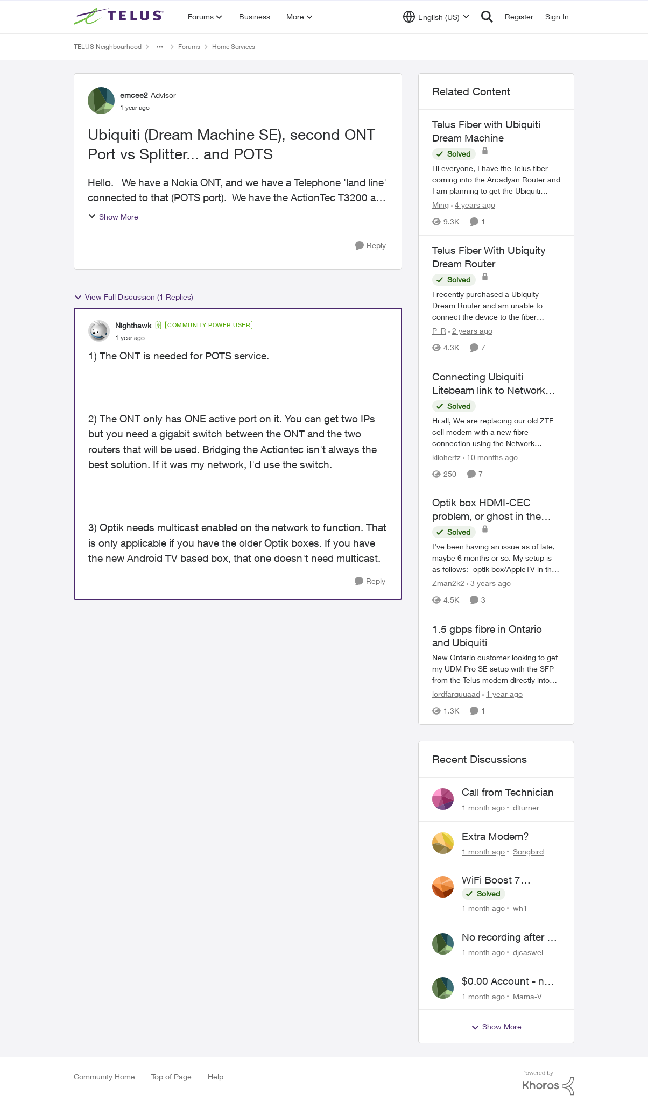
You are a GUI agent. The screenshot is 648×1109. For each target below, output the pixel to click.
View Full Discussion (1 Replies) (133, 297)
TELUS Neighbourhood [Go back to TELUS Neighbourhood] (108, 47)
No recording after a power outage (507, 937)
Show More (113, 216)
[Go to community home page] (120, 16)
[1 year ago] (502, 694)
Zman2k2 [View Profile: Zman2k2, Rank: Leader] (448, 583)
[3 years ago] (489, 583)
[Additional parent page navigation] (159, 46)
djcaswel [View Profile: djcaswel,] (528, 952)
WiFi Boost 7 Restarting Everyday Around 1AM (508, 880)
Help (215, 1076)
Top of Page (171, 1076)
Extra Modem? (495, 836)
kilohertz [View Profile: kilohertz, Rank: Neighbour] (446, 457)
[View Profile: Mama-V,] (443, 988)
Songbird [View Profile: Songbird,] (528, 851)
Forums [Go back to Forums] (189, 47)
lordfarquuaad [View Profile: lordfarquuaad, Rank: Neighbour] (456, 693)
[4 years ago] (473, 204)
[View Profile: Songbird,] (443, 843)
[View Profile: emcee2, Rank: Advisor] (101, 100)
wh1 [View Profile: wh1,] (520, 908)
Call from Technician (508, 792)
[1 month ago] (483, 807)
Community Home (104, 1076)
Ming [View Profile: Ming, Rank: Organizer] (440, 204)
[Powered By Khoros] (548, 1083)
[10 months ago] (490, 457)
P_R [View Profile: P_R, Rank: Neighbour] (439, 331)
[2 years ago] (470, 331)
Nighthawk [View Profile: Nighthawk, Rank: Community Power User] (133, 325)
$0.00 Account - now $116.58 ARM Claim (510, 981)
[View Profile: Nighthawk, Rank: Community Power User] (99, 331)
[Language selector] (436, 16)
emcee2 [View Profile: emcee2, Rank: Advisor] (134, 95)
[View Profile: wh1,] (443, 887)
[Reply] (370, 245)
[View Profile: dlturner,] (443, 799)
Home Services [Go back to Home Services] (233, 47)
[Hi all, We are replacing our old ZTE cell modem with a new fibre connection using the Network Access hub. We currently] (496, 432)
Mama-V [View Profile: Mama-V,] (527, 995)
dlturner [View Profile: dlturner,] (526, 807)
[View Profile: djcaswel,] (443, 944)
